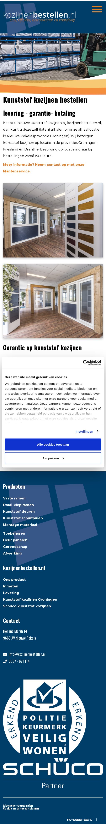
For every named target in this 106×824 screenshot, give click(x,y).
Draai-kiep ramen (18, 505)
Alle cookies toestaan (53, 444)
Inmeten (10, 586)
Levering (11, 593)
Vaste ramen (14, 498)
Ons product (14, 580)
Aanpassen (53, 458)
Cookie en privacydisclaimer (21, 808)
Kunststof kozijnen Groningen (30, 599)
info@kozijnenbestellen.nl (27, 654)
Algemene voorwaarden (18, 805)
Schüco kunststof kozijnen (27, 606)
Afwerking (12, 553)
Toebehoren (14, 533)
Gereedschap (15, 547)
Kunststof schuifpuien (23, 518)
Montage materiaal (20, 525)
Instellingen (84, 431)
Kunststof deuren (19, 512)
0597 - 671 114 (19, 661)
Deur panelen (15, 540)
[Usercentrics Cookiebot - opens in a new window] (83, 362)
